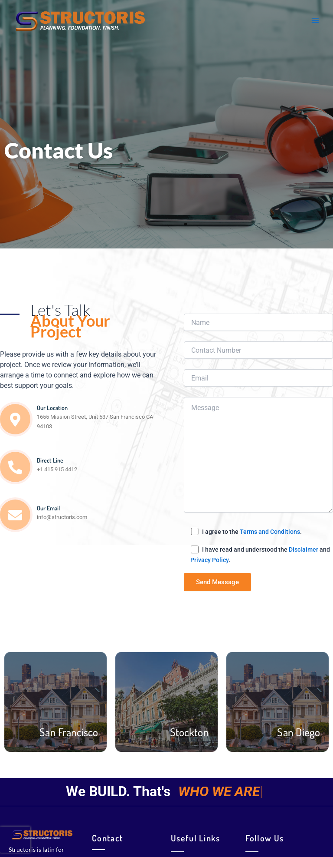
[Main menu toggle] (315, 20)
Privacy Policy (209, 559)
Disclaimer (303, 549)
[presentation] (15, 838)
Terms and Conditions (270, 531)
